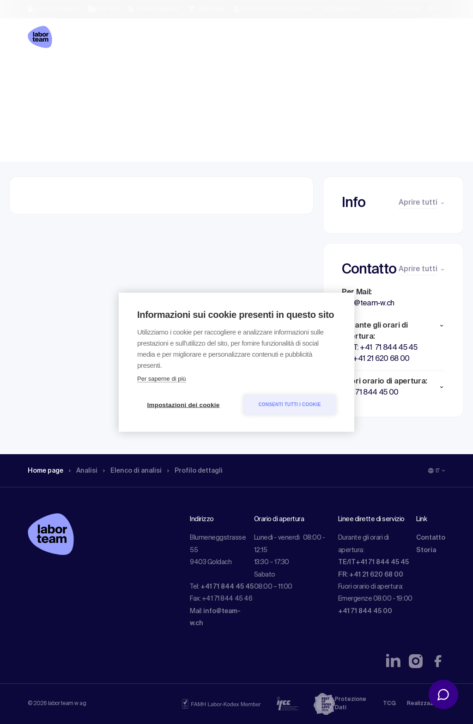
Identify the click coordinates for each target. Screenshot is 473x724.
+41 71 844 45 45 (227, 587)
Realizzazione (426, 703)
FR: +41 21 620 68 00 (370, 575)
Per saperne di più (161, 378)
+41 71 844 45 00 (365, 611)
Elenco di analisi (135, 71)
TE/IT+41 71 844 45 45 (373, 562)
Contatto (430, 538)
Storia (426, 550)
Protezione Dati (350, 704)
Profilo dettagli (200, 71)
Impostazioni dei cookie (183, 404)
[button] (393, 326)
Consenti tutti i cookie (289, 404)
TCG (389, 703)
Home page (47, 71)
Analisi (88, 71)
